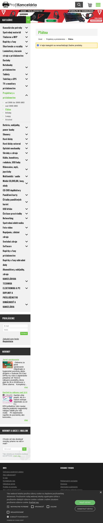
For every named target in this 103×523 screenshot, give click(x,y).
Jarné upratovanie (11, 359)
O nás (5, 478)
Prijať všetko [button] (85, 502)
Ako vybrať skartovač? (11, 490)
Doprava (63, 484)
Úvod (40, 39)
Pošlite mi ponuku (10, 487)
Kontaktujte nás (9, 481)
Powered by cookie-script (15, 520)
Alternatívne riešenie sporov (71, 490)
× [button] (101, 492)
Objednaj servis (9, 484)
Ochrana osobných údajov (13, 472)
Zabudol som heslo (11, 339)
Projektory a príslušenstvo (55, 39)
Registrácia (8, 341)
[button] (36, 516)
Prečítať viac (34, 502)
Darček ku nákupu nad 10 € (15, 392)
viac (26, 387)
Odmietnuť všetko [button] (85, 509)
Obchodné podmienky (69, 487)
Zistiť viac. (17, 456)
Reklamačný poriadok (68, 481)
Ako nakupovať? (9, 475)
